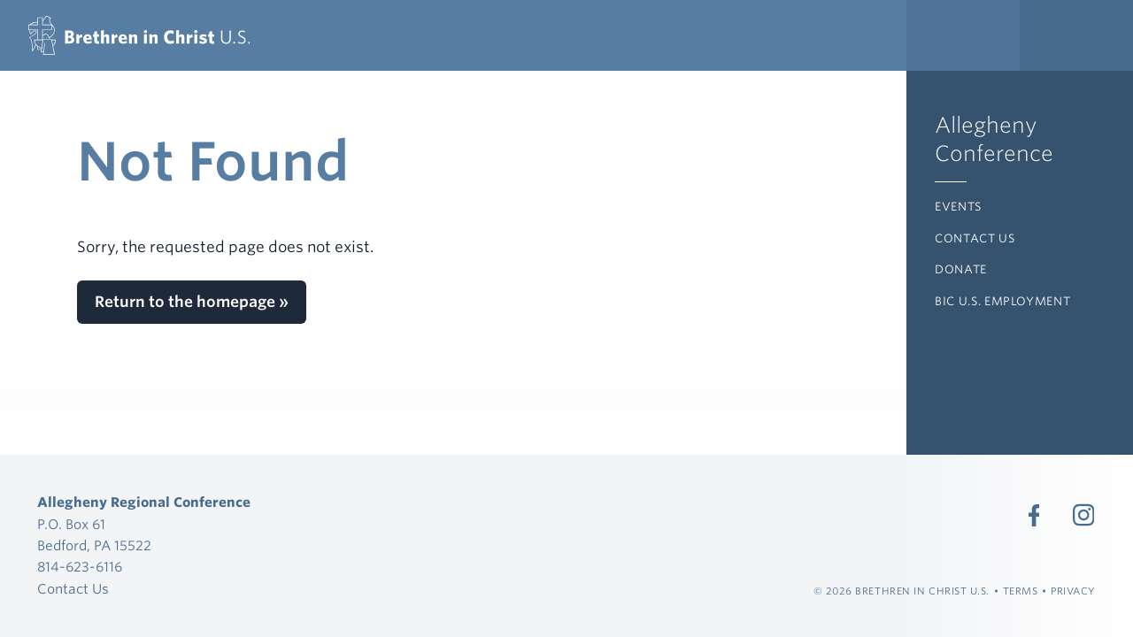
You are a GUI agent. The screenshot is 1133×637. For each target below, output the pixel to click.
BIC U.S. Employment (1002, 301)
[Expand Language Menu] (1076, 35)
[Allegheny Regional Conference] (139, 35)
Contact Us (975, 238)
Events (958, 206)
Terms (1020, 591)
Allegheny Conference (994, 139)
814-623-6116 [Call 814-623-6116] (79, 567)
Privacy (1073, 591)
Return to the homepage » (192, 302)
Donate (961, 269)
